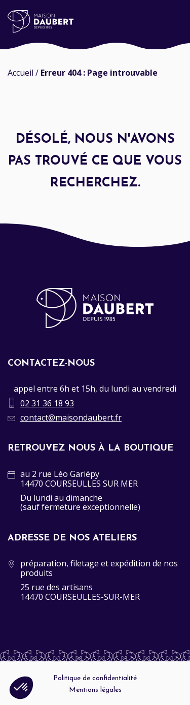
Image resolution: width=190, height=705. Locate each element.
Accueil (20, 72)
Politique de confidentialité (95, 678)
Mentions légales (95, 690)
